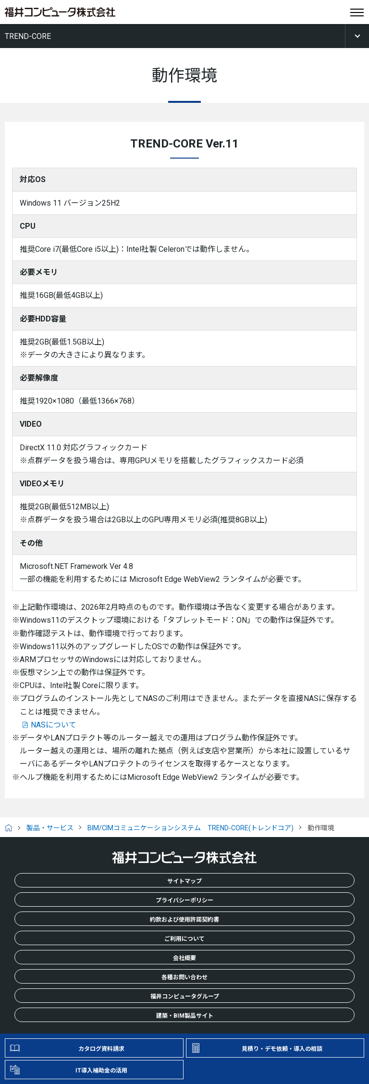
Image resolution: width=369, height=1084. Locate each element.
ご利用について (184, 939)
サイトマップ (184, 881)
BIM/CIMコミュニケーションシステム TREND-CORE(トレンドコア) (190, 828)
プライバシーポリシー (184, 900)
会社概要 (184, 958)
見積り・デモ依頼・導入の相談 (282, 1049)
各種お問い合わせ (184, 977)
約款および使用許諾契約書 (184, 919)
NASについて (53, 724)
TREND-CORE (28, 36)
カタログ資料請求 (101, 1049)
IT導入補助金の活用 (101, 1070)
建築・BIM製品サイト (184, 1015)
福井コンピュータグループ (184, 996)
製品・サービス (50, 828)
